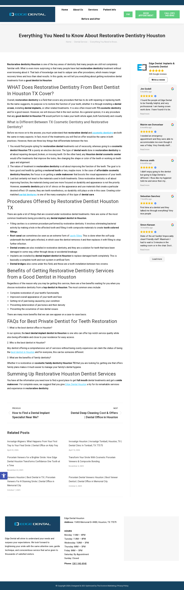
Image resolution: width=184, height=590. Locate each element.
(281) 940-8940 (79, 563)
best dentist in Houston (22, 352)
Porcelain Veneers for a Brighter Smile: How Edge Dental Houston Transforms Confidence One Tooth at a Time (33, 461)
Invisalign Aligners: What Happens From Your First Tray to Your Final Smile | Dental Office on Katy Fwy (32, 443)
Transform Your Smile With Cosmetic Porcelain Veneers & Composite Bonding (92, 459)
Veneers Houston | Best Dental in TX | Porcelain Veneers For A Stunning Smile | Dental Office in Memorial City (31, 481)
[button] (3, 475)
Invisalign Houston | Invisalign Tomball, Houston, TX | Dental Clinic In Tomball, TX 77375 (95, 443)
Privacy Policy (122, 586)
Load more (157, 259)
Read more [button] (144, 114)
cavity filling (76, 235)
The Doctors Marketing (106, 586)
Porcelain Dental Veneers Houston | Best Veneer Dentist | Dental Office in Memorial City (93, 479)
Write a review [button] (158, 80)
